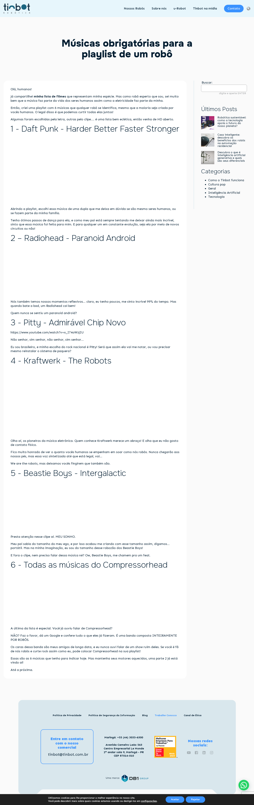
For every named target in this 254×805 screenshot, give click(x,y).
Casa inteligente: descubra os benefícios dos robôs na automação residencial (231, 140)
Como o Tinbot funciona (226, 180)
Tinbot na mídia (205, 8)
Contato (234, 8)
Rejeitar (195, 799)
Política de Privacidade (67, 715)
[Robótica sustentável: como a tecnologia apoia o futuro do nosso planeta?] (207, 123)
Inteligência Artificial (224, 193)
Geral (212, 188)
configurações (149, 801)
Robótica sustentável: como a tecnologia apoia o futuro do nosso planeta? (231, 121)
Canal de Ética (192, 715)
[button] (243, 785)
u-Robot (180, 8)
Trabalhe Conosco (166, 715)
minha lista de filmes (50, 96)
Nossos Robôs (134, 8)
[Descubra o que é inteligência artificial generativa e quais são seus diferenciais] (207, 158)
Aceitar (175, 799)
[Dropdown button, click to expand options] (248, 9)
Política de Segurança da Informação (112, 715)
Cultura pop (216, 184)
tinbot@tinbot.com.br (68, 754)
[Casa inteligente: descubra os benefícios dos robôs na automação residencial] (207, 140)
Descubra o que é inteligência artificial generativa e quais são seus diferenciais (231, 156)
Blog (145, 715)
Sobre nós (159, 8)
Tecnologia (216, 197)
